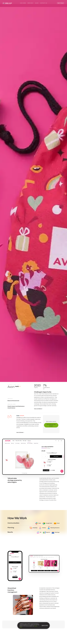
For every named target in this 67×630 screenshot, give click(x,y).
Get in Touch (60, 3)
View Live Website (38, 408)
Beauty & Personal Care (13, 400)
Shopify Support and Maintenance (16, 406)
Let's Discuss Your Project (51, 425)
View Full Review (19, 432)
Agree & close (45, 625)
